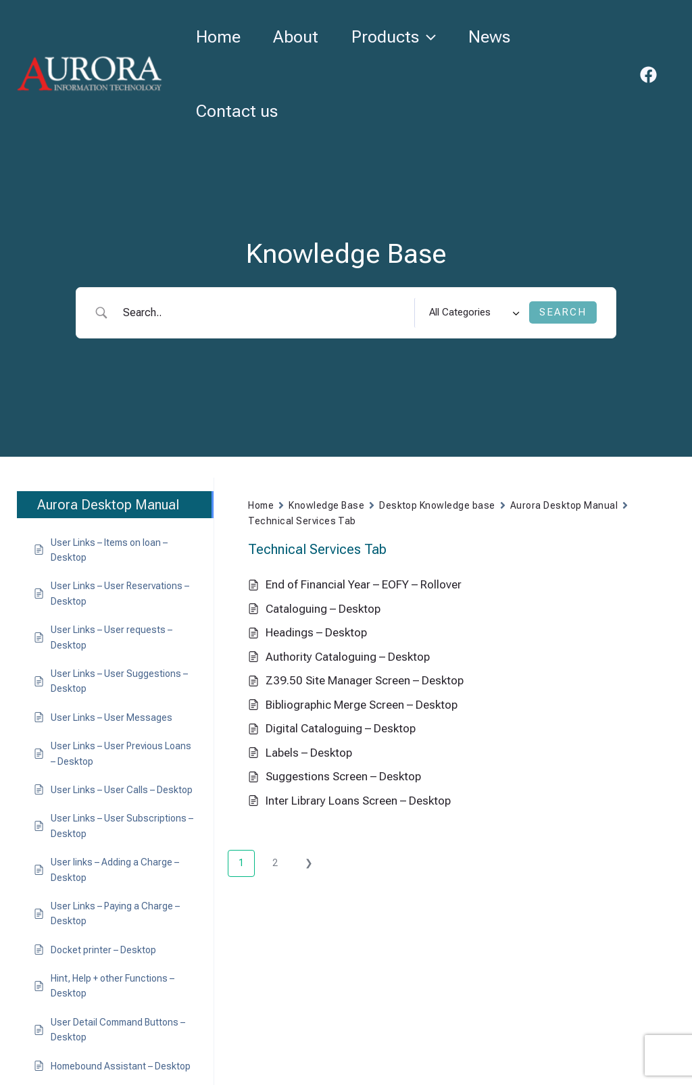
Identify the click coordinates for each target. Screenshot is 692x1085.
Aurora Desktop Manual (564, 505)
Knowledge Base (326, 505)
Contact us (237, 111)
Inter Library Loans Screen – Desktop (358, 800)
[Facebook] (648, 75)
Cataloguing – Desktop (323, 608)
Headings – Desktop (316, 632)
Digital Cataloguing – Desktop (341, 728)
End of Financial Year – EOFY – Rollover (364, 584)
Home (219, 37)
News (493, 37)
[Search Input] (263, 312)
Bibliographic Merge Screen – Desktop (362, 704)
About (297, 37)
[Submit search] (563, 312)
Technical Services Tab (302, 520)
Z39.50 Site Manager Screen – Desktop (365, 680)
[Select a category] (471, 313)
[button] (430, 37)
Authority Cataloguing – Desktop (348, 656)
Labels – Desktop (309, 752)
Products (396, 37)
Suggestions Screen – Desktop (343, 776)
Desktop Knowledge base (437, 505)
